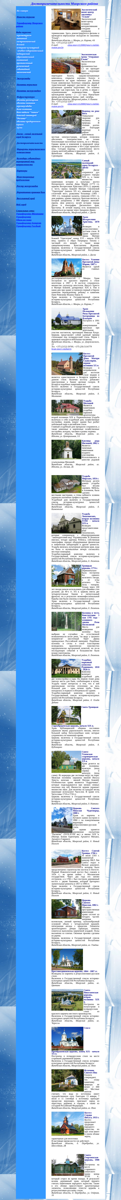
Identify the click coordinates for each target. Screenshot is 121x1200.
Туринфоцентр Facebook (28, 226)
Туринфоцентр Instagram (28, 223)
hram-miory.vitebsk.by (61, 349)
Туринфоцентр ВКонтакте (30, 214)
